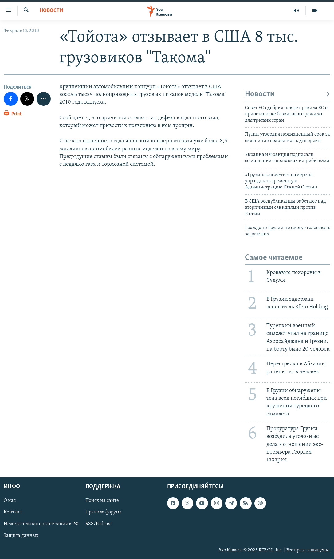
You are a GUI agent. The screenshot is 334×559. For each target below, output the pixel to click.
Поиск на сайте (102, 500)
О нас (10, 500)
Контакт (13, 512)
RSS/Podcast (98, 524)
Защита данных (21, 535)
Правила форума (103, 512)
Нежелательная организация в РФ (41, 524)
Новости (51, 11)
